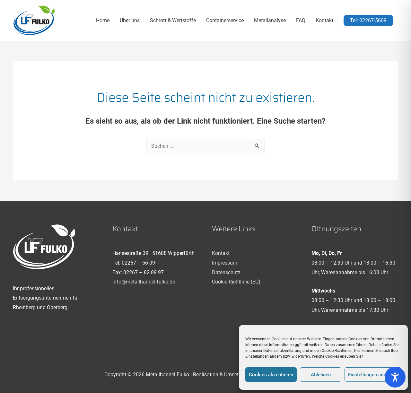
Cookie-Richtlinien (337, 350)
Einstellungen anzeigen (373, 375)
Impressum (224, 263)
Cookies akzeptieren (271, 375)
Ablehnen (321, 375)
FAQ (300, 20)
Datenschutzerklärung (282, 350)
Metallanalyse (270, 20)
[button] (368, 20)
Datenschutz (226, 272)
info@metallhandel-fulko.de (143, 282)
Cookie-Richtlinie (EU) (236, 282)
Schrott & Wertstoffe (173, 20)
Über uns (130, 20)
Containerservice (225, 20)
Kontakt (324, 20)
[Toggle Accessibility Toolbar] (395, 377)
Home (102, 20)
